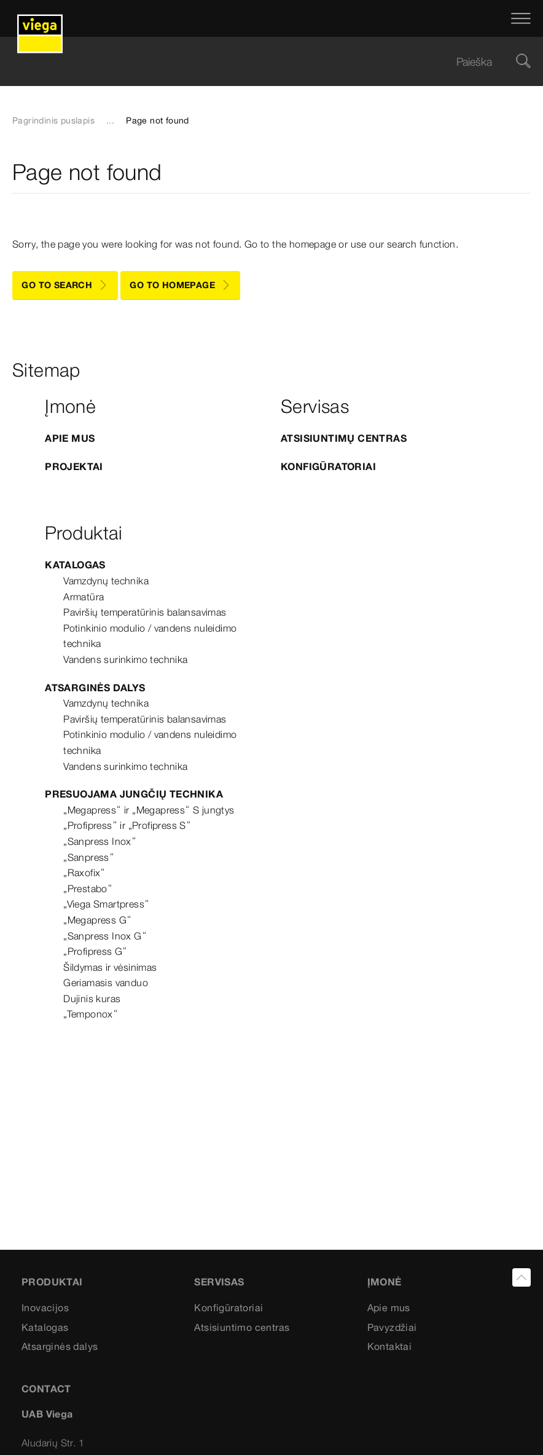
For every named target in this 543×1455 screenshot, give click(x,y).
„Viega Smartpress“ (106, 904)
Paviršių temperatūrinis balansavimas (144, 612)
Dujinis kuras (91, 998)
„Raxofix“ (84, 872)
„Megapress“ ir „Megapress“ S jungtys (148, 810)
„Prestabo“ (87, 888)
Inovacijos (45, 1307)
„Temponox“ (90, 1014)
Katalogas (75, 565)
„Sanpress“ (88, 857)
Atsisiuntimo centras (241, 1327)
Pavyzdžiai (392, 1327)
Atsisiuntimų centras (344, 438)
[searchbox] (261, 62)
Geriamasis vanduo (105, 982)
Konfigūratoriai (328, 466)
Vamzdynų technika (106, 581)
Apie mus (388, 1307)
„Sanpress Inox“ (99, 841)
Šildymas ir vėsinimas (110, 967)
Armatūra (83, 596)
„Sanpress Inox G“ (105, 936)
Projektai (74, 466)
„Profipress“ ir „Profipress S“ (127, 825)
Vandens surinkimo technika (125, 659)
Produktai (52, 1282)
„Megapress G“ (97, 920)
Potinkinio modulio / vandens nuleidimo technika (149, 636)
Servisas (219, 1282)
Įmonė (384, 1282)
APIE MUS (70, 438)
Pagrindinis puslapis (53, 120)
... (110, 120)
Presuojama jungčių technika (134, 794)
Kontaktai (389, 1346)
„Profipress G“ (95, 951)
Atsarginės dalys (95, 687)
